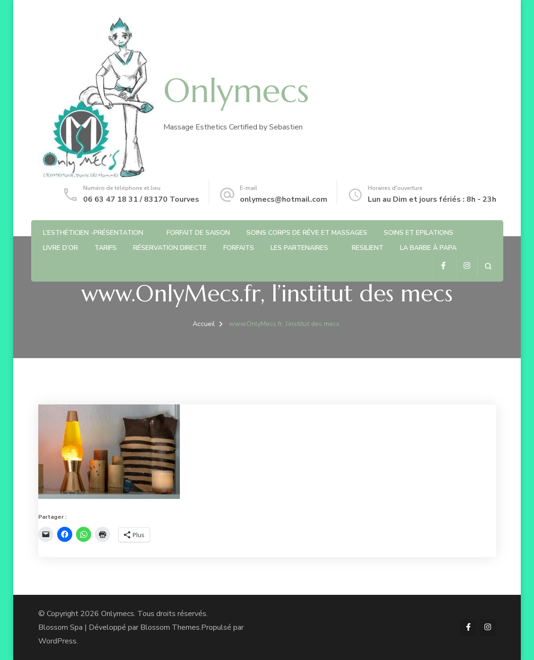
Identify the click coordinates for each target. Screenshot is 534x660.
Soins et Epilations (418, 232)
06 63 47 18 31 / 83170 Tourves (141, 199)
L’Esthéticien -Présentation (93, 232)
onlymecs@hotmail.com (283, 199)
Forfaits (238, 247)
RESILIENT (367, 247)
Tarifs (105, 247)
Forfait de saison (198, 232)
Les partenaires (299, 247)
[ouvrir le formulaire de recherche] (488, 266)
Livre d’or (60, 247)
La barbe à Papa (428, 247)
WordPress (57, 641)
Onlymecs (236, 90)
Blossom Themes (170, 627)
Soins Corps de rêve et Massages (306, 232)
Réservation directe (170, 247)
